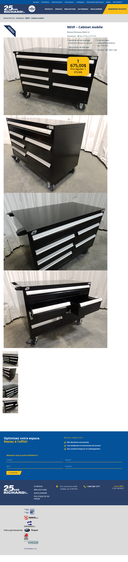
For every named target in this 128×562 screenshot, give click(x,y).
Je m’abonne (13, 473)
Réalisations (70, 9)
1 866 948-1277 (93, 486)
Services (58, 9)
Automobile (83, 9)
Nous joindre (96, 9)
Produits (49, 9)
